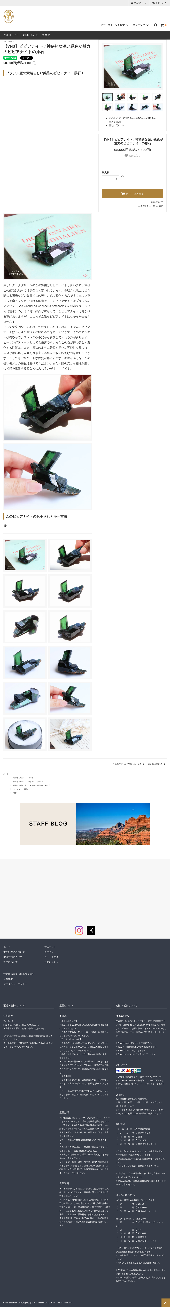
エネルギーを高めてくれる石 (39, 785)
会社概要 (8, 979)
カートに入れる (132, 194)
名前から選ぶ (18, 778)
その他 (30, 778)
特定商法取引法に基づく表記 (18, 973)
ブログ (46, 35)
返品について (157, 202)
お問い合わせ (30, 35)
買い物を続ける (157, 764)
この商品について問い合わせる (129, 764)
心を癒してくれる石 (35, 782)
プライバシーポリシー (15, 984)
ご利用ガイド (11, 35)
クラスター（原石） (21, 789)
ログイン (159, 2)
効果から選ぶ (18, 782)
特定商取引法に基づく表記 (150, 206)
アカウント (139, 2)
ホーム (6, 774)
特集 (15, 793)
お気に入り (133, 155)
